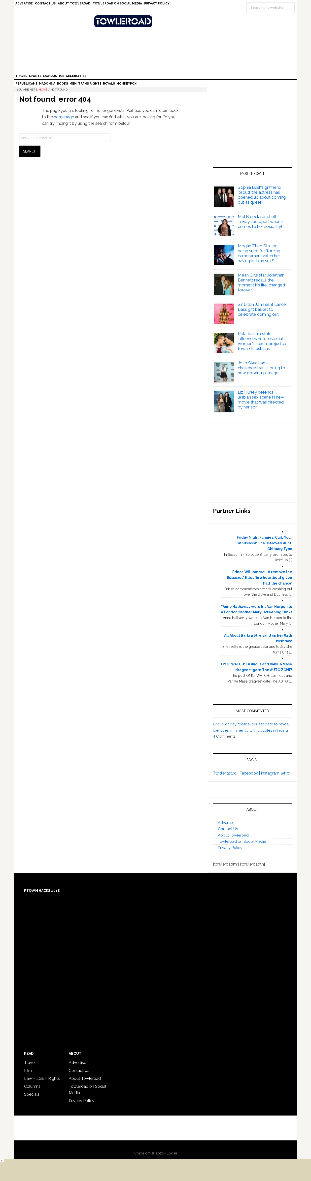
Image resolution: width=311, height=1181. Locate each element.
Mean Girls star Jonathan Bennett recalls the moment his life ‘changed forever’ (261, 282)
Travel (29, 1062)
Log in (172, 1153)
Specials (31, 1094)
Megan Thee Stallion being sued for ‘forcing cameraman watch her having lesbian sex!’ (259, 253)
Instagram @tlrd (275, 773)
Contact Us (228, 829)
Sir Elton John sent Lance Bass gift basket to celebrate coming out (262, 309)
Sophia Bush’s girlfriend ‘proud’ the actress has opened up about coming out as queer (262, 195)
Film (28, 1070)
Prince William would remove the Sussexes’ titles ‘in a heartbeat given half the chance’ (259, 577)
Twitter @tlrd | (226, 773)
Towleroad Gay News (157, 21)
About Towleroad (233, 835)
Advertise (226, 822)
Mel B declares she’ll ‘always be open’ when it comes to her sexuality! (261, 221)
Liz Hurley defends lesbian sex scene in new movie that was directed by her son (261, 399)
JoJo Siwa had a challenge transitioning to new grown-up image (261, 367)
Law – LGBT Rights (42, 1078)
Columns (32, 1086)
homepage (64, 117)
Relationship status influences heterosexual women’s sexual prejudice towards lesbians (262, 341)
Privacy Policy (230, 847)
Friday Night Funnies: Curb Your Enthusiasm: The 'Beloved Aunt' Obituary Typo (264, 543)
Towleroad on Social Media (242, 841)
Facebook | (250, 773)
